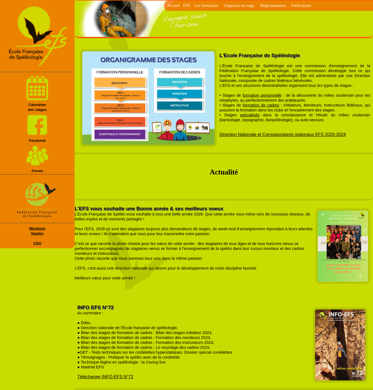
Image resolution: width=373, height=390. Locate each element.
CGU (37, 243)
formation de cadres (261, 105)
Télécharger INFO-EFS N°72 (105, 376)
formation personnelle (262, 95)
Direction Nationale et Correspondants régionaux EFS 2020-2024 (282, 134)
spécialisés (250, 115)
